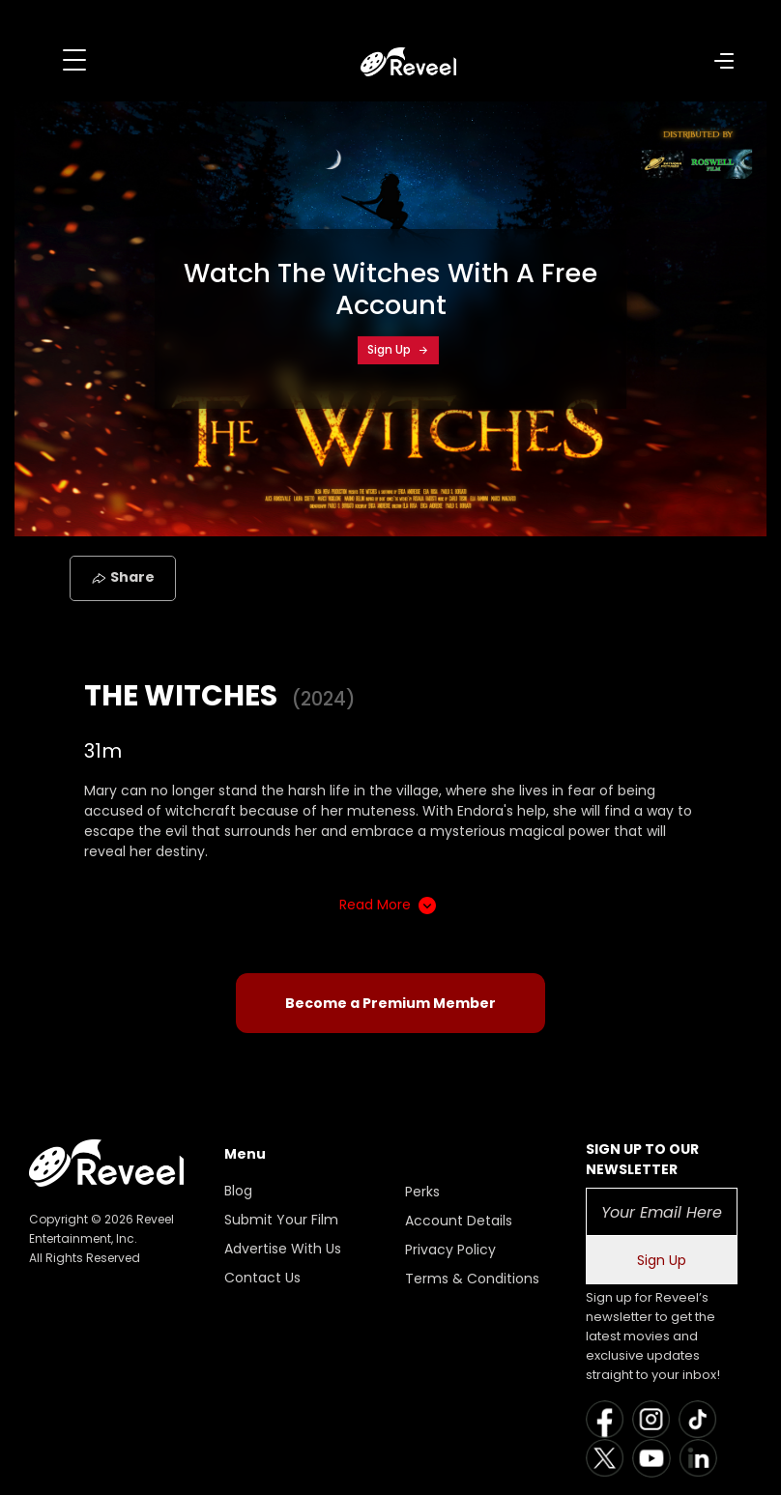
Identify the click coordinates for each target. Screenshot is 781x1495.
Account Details (458, 1220)
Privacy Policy (450, 1249)
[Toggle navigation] (74, 60)
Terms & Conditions (472, 1278)
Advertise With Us (282, 1248)
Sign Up (398, 349)
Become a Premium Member (390, 1003)
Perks (422, 1191)
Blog (238, 1190)
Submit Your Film (281, 1219)
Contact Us (262, 1277)
